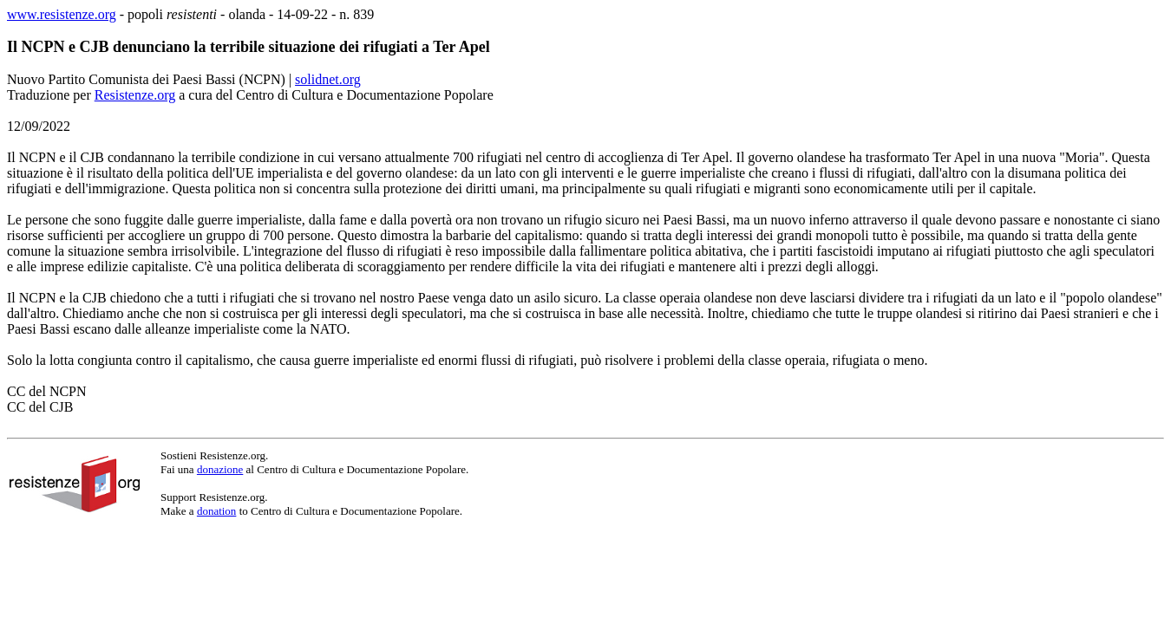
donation (217, 510)
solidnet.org (328, 79)
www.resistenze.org (61, 14)
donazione (220, 469)
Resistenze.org (135, 95)
